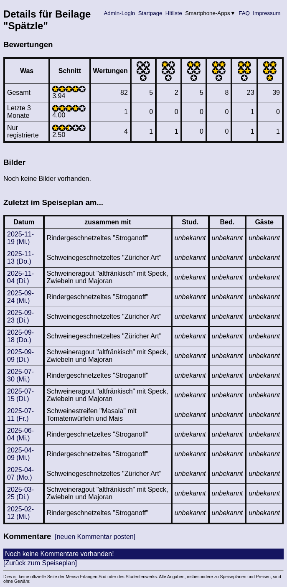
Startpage (150, 13)
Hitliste (173, 13)
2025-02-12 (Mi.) (20, 513)
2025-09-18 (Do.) (20, 336)
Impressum (266, 13)
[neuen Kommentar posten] (95, 536)
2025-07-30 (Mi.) (20, 375)
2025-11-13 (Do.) (20, 257)
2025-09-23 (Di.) (20, 316)
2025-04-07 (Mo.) (20, 473)
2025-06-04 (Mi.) (20, 434)
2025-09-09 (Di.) (20, 355)
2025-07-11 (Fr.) (20, 414)
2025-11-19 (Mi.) (20, 238)
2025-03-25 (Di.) (20, 493)
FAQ (244, 13)
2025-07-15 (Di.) (20, 395)
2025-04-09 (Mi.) (20, 454)
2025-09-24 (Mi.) (20, 297)
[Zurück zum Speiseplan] (40, 563)
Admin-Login (119, 13)
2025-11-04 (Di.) (20, 277)
